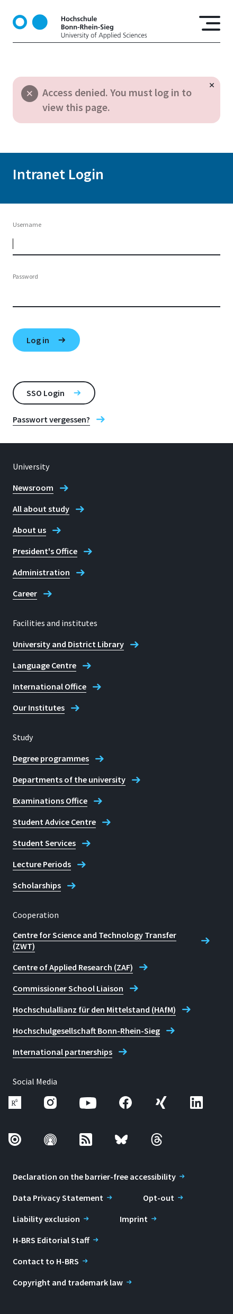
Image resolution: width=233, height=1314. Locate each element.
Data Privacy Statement (58, 1197)
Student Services (44, 843)
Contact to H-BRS (46, 1261)
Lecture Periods (42, 864)
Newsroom (33, 487)
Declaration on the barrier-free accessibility (94, 1176)
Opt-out (158, 1197)
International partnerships (62, 1051)
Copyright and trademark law (68, 1282)
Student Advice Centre (54, 821)
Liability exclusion (46, 1219)
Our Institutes (39, 707)
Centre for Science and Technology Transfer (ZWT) (94, 940)
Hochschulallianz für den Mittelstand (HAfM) (94, 1009)
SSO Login (45, 393)
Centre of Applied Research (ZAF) (73, 967)
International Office (49, 686)
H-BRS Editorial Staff (51, 1240)
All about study (41, 508)
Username (27, 224)
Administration (41, 572)
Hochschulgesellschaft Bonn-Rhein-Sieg (86, 1030)
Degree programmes (51, 758)
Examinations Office (50, 800)
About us (29, 530)
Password (25, 276)
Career (25, 593)
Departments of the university (69, 779)
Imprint (134, 1219)
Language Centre (44, 665)
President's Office (45, 551)
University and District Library (68, 644)
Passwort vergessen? (51, 419)
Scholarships (37, 885)
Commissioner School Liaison (68, 988)
